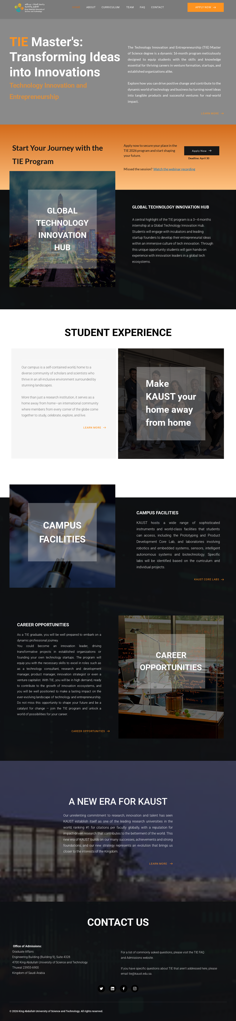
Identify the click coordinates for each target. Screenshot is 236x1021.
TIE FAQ (199, 952)
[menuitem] (76, 7)
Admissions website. (140, 957)
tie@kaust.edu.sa (140, 973)
